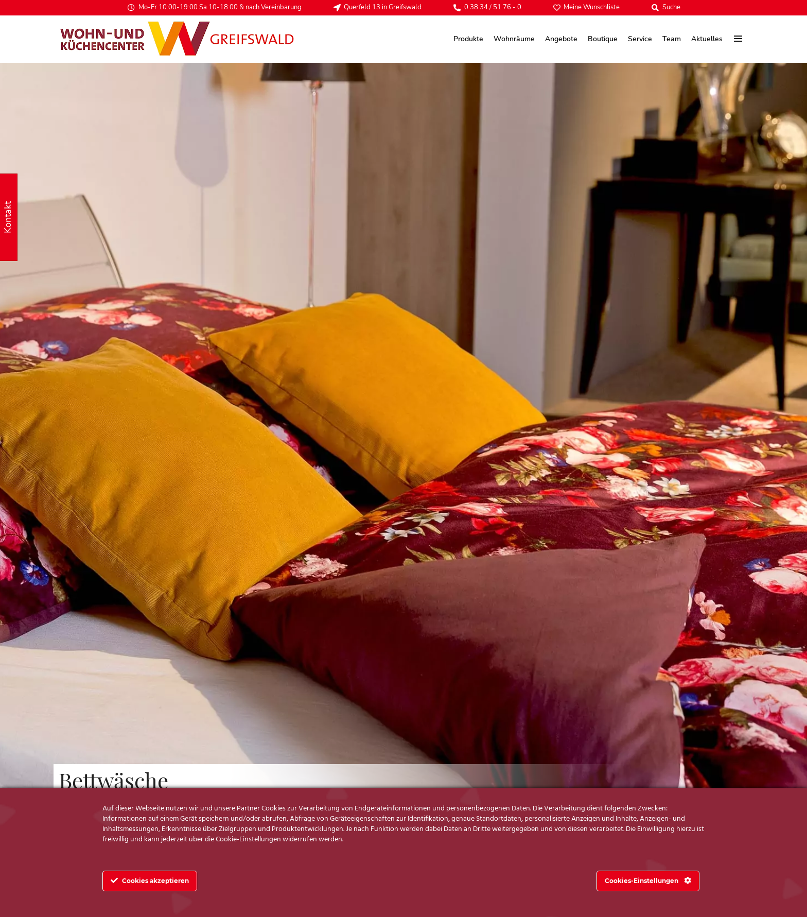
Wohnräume (514, 39)
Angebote (561, 39)
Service (640, 39)
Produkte (468, 39)
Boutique (603, 39)
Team (671, 39)
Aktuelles (707, 39)
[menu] (738, 38)
